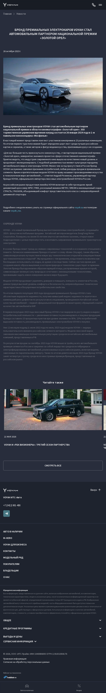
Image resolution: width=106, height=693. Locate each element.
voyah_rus (16, 210)
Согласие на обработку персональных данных (26, 661)
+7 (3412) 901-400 (11, 505)
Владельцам (11, 570)
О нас (6, 577)
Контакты (9, 551)
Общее (7, 620)
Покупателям (11, 564)
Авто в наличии (12, 531)
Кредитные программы (17, 628)
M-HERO (7, 538)
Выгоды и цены (12, 636)
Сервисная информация (18, 641)
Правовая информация (14, 658)
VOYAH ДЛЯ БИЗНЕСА (15, 544)
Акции (79, 687)
